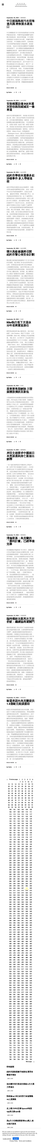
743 (14, 1057)
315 (31, 890)
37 (12, 791)
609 (31, 1004)
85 (12, 805)
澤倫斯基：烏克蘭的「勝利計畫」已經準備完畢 (20, 541)
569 (14, 990)
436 (10, 939)
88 (22, 805)
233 (14, 860)
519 (31, 969)
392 (27, 920)
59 (32, 796)
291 (31, 881)
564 (18, 988)
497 (14, 962)
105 (31, 809)
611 (14, 1006)
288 (18, 881)
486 (18, 957)
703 (22, 1041)
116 (27, 814)
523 (22, 971)
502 (10, 964)
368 (27, 911)
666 (18, 1027)
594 (18, 999)
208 (10, 851)
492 (18, 960)
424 (10, 934)
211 (22, 851)
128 (27, 819)
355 (22, 907)
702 (18, 1041)
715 (22, 1045)
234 (18, 860)
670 (10, 1029)
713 (14, 1045)
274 (10, 877)
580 (10, 994)
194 (27, 844)
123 (31, 816)
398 (27, 923)
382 (10, 918)
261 (31, 870)
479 (14, 955)
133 (22, 821)
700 (10, 1041)
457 (22, 946)
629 (14, 1013)
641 (14, 1018)
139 (22, 823)
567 (31, 988)
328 (10, 897)
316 (10, 893)
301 (22, 886)
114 (18, 814)
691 (22, 1036)
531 (31, 974)
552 (18, 983)
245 (14, 865)
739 (22, 1055)
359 (14, 909)
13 (12, 784)
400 (10, 925)
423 (31, 932)
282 (18, 879)
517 (22, 969)
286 (10, 881)
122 (27, 816)
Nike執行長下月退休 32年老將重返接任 (19, 324)
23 (19, 786)
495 (31, 960)
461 (14, 948)
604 (10, 1004)
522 (18, 971)
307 (22, 888)
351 (31, 904)
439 (22, 939)
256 (10, 870)
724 (10, 1050)
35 (32, 789)
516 (18, 969)
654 (18, 1022)
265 (22, 872)
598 (10, 1001)
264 (18, 872)
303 (31, 886)
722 (27, 1048)
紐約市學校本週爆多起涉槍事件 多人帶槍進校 (20, 178)
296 (27, 884)
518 (27, 969)
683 (14, 1034)
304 (10, 888)
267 (31, 872)
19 (32, 784)
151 (22, 828)
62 (15, 798)
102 (18, 809)
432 (18, 937)
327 (31, 895)
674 (27, 1029)
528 (18, 974)
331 (22, 897)
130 (10, 821)
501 (31, 962)
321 (31, 893)
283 (22, 879)
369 (31, 911)
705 (31, 1041)
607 (22, 1004)
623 (14, 1011)
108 (18, 812)
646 (10, 1020)
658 (10, 1025)
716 (27, 1045)
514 (10, 969)
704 (27, 1041)
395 (14, 923)
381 (31, 916)
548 (27, 981)
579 (31, 992)
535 (22, 976)
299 (14, 886)
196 (10, 846)
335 (14, 900)
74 (29, 800)
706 (10, 1043)
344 (27, 902)
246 (18, 865)
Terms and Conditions (25, 1141)
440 (27, 939)
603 (31, 1001)
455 (14, 946)
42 (29, 791)
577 (22, 992)
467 (14, 951)
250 (10, 867)
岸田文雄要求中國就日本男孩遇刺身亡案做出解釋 (20, 456)
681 (31, 1032)
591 (31, 997)
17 (25, 784)
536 (27, 976)
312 (18, 890)
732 (18, 1052)
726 (18, 1050)
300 (18, 886)
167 (14, 835)
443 (14, 941)
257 (14, 870)
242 (27, 863)
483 (31, 955)
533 (14, 976)
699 (31, 1038)
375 (31, 914)
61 (12, 798)
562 (10, 988)
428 (27, 934)
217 (22, 853)
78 (15, 803)
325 (22, 895)
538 (10, 978)
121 (22, 816)
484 (10, 957)
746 (27, 1057)
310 (10, 890)
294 (18, 884)
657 (31, 1022)
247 (22, 865)
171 (31, 835)
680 (27, 1032)
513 (31, 967)
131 (14, 821)
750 (18, 1059)
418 (10, 932)
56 (22, 796)
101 (14, 809)
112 (10, 814)
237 (31, 860)
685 (22, 1034)
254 (27, 867)
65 (25, 798)
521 (14, 971)
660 (18, 1025)
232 (10, 860)
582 (18, 994)
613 (22, 1006)
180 (18, 840)
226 (10, 858)
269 (14, 874)
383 (14, 918)
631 (22, 1013)
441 (31, 939)
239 (14, 863)
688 (10, 1036)
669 (31, 1027)
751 (22, 1059)
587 (14, 997)
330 (18, 897)
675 (31, 1029)
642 (18, 1018)
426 (18, 934)
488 (27, 957)
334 (10, 900)
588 (18, 997)
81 (25, 803)
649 (22, 1020)
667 (22, 1027)
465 (31, 948)
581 (14, 994)
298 (10, 886)
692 (27, 1036)
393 (31, 920)
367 (22, 911)
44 (9, 793)
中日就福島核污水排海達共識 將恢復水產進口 (20, 23)
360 (18, 909)
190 (10, 844)
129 (31, 819)
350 (27, 904)
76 (9, 803)
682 (10, 1034)
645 (31, 1018)
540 (18, 978)
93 (12, 807)
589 (22, 997)
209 (14, 851)
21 (12, 786)
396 (18, 923)
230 (27, 858)
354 (18, 907)
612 (18, 1006)
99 (32, 807)
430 (10, 937)
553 (22, 983)
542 (27, 978)
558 (18, 985)
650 (27, 1020)
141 (31, 823)
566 (27, 988)
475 (22, 953)
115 (22, 814)
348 (18, 904)
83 (32, 803)
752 (27, 1059)
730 (10, 1052)
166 (10, 835)
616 (10, 1008)
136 (10, 823)
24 (22, 786)
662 (27, 1025)
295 (22, 884)
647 (14, 1020)
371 (14, 914)
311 (14, 890)
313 (22, 890)
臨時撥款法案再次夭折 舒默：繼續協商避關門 (20, 620)
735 (31, 1052)
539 (14, 978)
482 (27, 955)
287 (14, 881)
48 (22, 793)
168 (18, 835)
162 (18, 833)
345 (31, 902)
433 (22, 937)
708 (18, 1043)
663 (31, 1025)
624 (18, 1011)
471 (31, 951)
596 (27, 999)
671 (14, 1029)
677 (14, 1032)
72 (22, 800)
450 (18, 944)
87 (19, 805)
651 (31, 1020)
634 (10, 1015)
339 (31, 900)
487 (22, 957)
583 (22, 994)
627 (31, 1011)
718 (10, 1048)
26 (29, 786)
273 (31, 874)
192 (18, 844)
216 (18, 853)
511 (22, 967)
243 (31, 863)
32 (22, 789)
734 (27, 1052)
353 (14, 907)
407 (14, 927)
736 (10, 1055)
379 (22, 916)
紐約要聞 (23, 100)
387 (31, 918)
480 (18, 955)
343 (22, 902)
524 (27, 971)
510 (18, 967)
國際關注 (23, 17)
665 (14, 1027)
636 (18, 1015)
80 (22, 803)
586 (10, 997)
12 (9, 784)
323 (14, 895)
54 (15, 796)
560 (27, 985)
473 (14, 953)
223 (22, 856)
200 (27, 846)
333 (31, 897)
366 (18, 911)
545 (14, 981)
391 (22, 920)
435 (31, 937)
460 (10, 948)
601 (22, 1001)
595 (22, 999)
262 (10, 872)
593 (14, 999)
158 (27, 830)
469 (22, 951)
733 (22, 1052)
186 (18, 842)
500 (27, 962)
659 (14, 1025)
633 (31, 1013)
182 (27, 840)
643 (22, 1018)
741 (31, 1055)
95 (19, 807)
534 (18, 976)
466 (10, 951)
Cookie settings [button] (7, 1139)
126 (18, 819)
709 (22, 1043)
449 (14, 944)
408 (18, 927)
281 (14, 879)
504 (18, 964)
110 (27, 812)
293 (14, 884)
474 (18, 953)
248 (27, 865)
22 (15, 786)
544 (10, 981)
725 (14, 1050)
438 (18, 939)
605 (14, 1004)
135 (31, 821)
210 (18, 851)
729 (31, 1050)
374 (27, 914)
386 (27, 918)
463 (22, 948)
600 (18, 1001)
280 (10, 879)
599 (14, 1001)
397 (22, 923)
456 (18, 946)
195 (31, 844)
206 (27, 849)
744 (18, 1057)
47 (19, 793)
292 (10, 884)
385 (22, 918)
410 (27, 927)
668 (27, 1027)
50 (29, 793)
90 (29, 805)
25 (25, 786)
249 (31, 865)
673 (22, 1029)
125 (14, 819)
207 (31, 849)
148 (10, 828)
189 (31, 842)
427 (22, 934)
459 (31, 946)
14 (15, 784)
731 (14, 1052)
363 (31, 909)
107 (14, 812)
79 (19, 803)
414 (18, 930)
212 (27, 851)
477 (31, 953)
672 (18, 1029)
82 (29, 803)
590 (27, 997)
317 (14, 893)
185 (14, 842)
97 (25, 807)
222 (18, 856)
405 (31, 925)
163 (22, 833)
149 (14, 828)
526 (10, 974)
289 (22, 881)
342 (18, 902)
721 (22, 1048)
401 (14, 925)
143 (14, 826)
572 (27, 990)
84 (9, 805)
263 (14, 872)
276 (18, 877)
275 (14, 877)
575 (14, 992)
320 (27, 893)
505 (22, 964)
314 (27, 890)
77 (12, 803)
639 (31, 1015)
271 (22, 874)
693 (31, 1036)
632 (27, 1013)
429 (31, 934)
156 (18, 830)
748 (10, 1059)
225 (31, 856)
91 (32, 805)
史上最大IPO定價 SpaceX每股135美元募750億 (19, 1110)
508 (10, 967)
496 (10, 962)
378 (18, 916)
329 (14, 897)
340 (10, 902)
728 (27, 1050)
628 (10, 1013)
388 (10, 920)
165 (31, 833)
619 (22, 1008)
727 (22, 1050)
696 (18, 1038)
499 (22, 962)
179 (14, 840)
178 (10, 840)
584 (27, 994)
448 (10, 944)
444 (18, 941)
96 (22, 807)
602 (27, 1001)
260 (27, 870)
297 (31, 884)
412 (10, 930)
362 (27, 909)
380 (27, 916)
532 (10, 976)
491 (14, 960)
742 (10, 1057)
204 (18, 849)
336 (18, 900)
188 (27, 842)
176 (27, 837)
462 (18, 948)
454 (10, 946)
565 (22, 988)
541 (22, 978)
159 (31, 830)
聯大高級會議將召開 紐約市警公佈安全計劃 (20, 253)
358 (10, 909)
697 (22, 1038)
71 (19, 800)
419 (14, 932)
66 (29, 798)
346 (10, 904)
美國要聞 (23, 615)
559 (22, 985)
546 (18, 981)
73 (25, 800)
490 (10, 960)
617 (14, 1008)
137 (14, 823)
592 (10, 999)
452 (27, 944)
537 (31, 976)
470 (27, 951)
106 (10, 812)
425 (14, 934)
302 (27, 886)
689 (14, 1036)
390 (18, 920)
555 (31, 983)
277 (22, 877)
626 (27, 1011)
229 (22, 858)
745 (22, 1057)
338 (27, 900)
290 (27, 881)
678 (18, 1032)
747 (31, 1057)
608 (27, 1004)
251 (14, 867)
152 (27, 828)
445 (22, 941)
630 (18, 1013)
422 (27, 932)
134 (27, 821)
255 (31, 867)
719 (14, 1048)
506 (27, 964)
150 (18, 828)
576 (18, 992)
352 (10, 907)
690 (18, 1036)
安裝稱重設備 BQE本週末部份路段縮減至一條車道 (20, 106)
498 (18, 962)
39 (19, 791)
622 (10, 1011)
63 (19, 798)
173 (14, 837)
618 (18, 1008)
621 (31, 1008)
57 (25, 796)
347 (14, 904)
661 (22, 1025)
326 (27, 895)
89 (25, 805)
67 (32, 798)
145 (22, 826)
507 (31, 964)
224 (27, 856)
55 (19, 796)
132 (18, 821)
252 (18, 867)
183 (31, 840)
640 (10, 1018)
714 (18, 1045)
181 (22, 840)
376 (10, 916)
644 (27, 1018)
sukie (10, 92)
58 (29, 796)
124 (10, 819)
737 (14, 1055)
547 (22, 981)
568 (10, 990)
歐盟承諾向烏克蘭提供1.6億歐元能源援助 (20, 702)
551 (14, 983)
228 (18, 858)
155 (14, 830)
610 (10, 1006)
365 (14, 911)
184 (10, 842)
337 (22, 900)
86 (15, 805)
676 (10, 1032)
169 (22, 835)
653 (14, 1022)
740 (27, 1055)
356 (27, 907)
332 (27, 897)
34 (29, 789)
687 (31, 1034)
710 (27, 1043)
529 (22, 974)
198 (18, 846)
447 (31, 941)
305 (14, 888)
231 (31, 858)
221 (14, 856)
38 (15, 791)
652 (10, 1022)
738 (18, 1055)
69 (12, 800)
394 (10, 923)
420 (18, 932)
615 (31, 1006)
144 (18, 826)
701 (14, 1041)
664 (10, 1027)
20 (9, 786)
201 (31, 846)
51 (32, 793)
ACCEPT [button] (16, 1138)
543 (31, 978)
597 (31, 999)
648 (18, 1020)
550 (10, 983)
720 (18, 1048)
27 (32, 786)
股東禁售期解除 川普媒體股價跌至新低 (19, 390)
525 (31, 971)
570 (18, 990)
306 (18, 888)
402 (18, 925)
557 (14, 985)
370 (10, 914)
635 (14, 1015)
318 (18, 893)
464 (27, 948)
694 (10, 1038)
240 (18, 863)
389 (14, 920)
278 (27, 877)
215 (14, 853)
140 (27, 823)
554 (27, 983)
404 (27, 925)
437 (14, 939)
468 (18, 951)
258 (18, 870)
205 (22, 849)
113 (14, 814)
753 (31, 1059)
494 (27, 960)
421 (22, 932)
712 (10, 1045)
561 (31, 985)
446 (27, 941)
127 (22, 819)
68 (9, 800)
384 (18, 918)
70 (15, 800)
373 (22, 914)
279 (31, 877)
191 (14, 844)
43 (32, 791)
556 (10, 985)
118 (10, 816)
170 (27, 835)
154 (10, 830)
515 (14, 969)
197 (14, 846)
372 (18, 914)
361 (22, 909)
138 (18, 823)
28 (9, 789)
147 (31, 826)
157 (22, 830)
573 (31, 990)
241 (22, 863)
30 (15, 789)
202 (10, 849)
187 (22, 842)
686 (27, 1034)
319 (22, 893)
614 (27, 1006)
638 (27, 1015)
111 (31, 812)
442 (10, 941)
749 (14, 1059)
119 (14, 816)
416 (27, 930)
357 (31, 907)
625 (22, 1011)
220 (10, 856)
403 (22, 925)
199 (22, 846)
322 (10, 895)
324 (18, 895)
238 (10, 863)
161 (14, 833)
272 (27, 874)
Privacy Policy (14, 1141)
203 (14, 849)
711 (31, 1043)
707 (14, 1043)
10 (28, 782)
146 (27, 826)
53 (12, 796)
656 (27, 1022)
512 (27, 967)
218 (27, 853)
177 (31, 837)
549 (31, 981)
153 (31, 828)
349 (22, 904)
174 (18, 837)
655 (22, 1022)
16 (22, 784)
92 (9, 807)
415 (22, 930)
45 (12, 793)
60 (9, 798)
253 (22, 867)
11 (31, 782)
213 (31, 851)
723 (31, 1048)
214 (10, 853)
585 (31, 994)
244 (10, 865)
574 (10, 992)
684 (18, 1034)
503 (14, 964)
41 (25, 791)
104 (27, 809)
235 (22, 860)
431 (14, 937)
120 (18, 816)
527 (14, 974)
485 (14, 957)
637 (22, 1015)
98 (29, 807)
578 (27, 992)
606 (18, 1004)
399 (31, 923)
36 (9, 791)
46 (15, 793)
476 (27, 953)
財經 (22, 319)
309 (31, 888)
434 (27, 937)
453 (31, 944)
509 (14, 967)
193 (22, 844)
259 (22, 870)
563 (14, 988)
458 (27, 946)
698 (27, 1038)
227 (14, 858)
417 (31, 930)
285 (31, 879)
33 (25, 789)
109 (22, 812)
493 (22, 960)
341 (14, 902)
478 (10, 955)
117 (31, 814)
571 (22, 990)
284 (27, 879)
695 (14, 1038)
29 (12, 789)
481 (22, 955)
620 (27, 1008)
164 (27, 833)
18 (29, 784)
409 (22, 927)
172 (10, 837)
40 (22, 791)
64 (22, 798)
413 (14, 930)
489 (31, 957)
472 (10, 953)
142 (10, 826)
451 (22, 944)
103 (22, 809)
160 (10, 833)
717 (31, 1045)
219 (31, 853)
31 (19, 789)
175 (22, 837)
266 (27, 872)
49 (25, 793)
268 (10, 874)
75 (32, 800)
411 (31, 927)
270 (18, 874)
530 (27, 974)
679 (22, 1032)
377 (14, 916)
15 (19, 784)
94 (15, 807)
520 (10, 971)
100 (10, 809)
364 (10, 911)
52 (9, 796)
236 (27, 860)
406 (10, 927)
